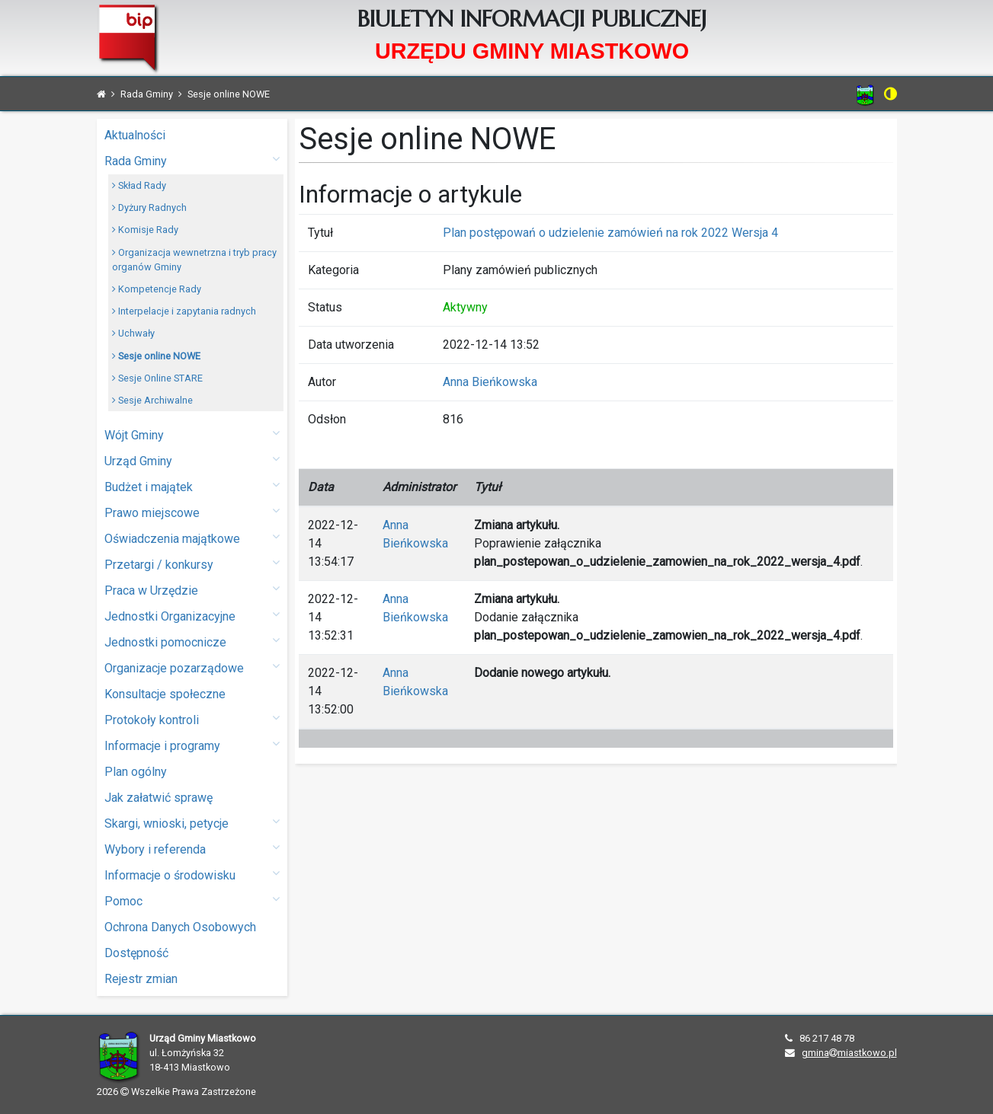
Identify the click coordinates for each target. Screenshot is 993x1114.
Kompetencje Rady (156, 289)
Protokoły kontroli (192, 719)
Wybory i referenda (192, 849)
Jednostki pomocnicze (192, 642)
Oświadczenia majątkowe (192, 538)
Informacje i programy (192, 745)
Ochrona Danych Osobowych (180, 927)
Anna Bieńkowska (490, 382)
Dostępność (136, 953)
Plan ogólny (135, 771)
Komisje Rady (145, 229)
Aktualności (134, 135)
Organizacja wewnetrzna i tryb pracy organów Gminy (194, 260)
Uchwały (133, 333)
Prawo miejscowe (192, 512)
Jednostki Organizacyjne (192, 616)
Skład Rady (139, 185)
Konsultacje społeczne (165, 694)
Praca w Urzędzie (192, 590)
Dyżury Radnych (149, 207)
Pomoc (192, 900)
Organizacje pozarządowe (192, 667)
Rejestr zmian (141, 979)
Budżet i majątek (192, 486)
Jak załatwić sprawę (158, 797)
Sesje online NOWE (156, 356)
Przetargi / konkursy (192, 564)
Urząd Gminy (192, 460)
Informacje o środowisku (192, 875)
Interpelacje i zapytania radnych (184, 311)
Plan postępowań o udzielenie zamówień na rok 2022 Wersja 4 (610, 232)
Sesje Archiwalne (152, 400)
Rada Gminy (192, 160)
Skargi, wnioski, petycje (192, 823)
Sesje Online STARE (157, 378)
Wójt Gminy (192, 434)
